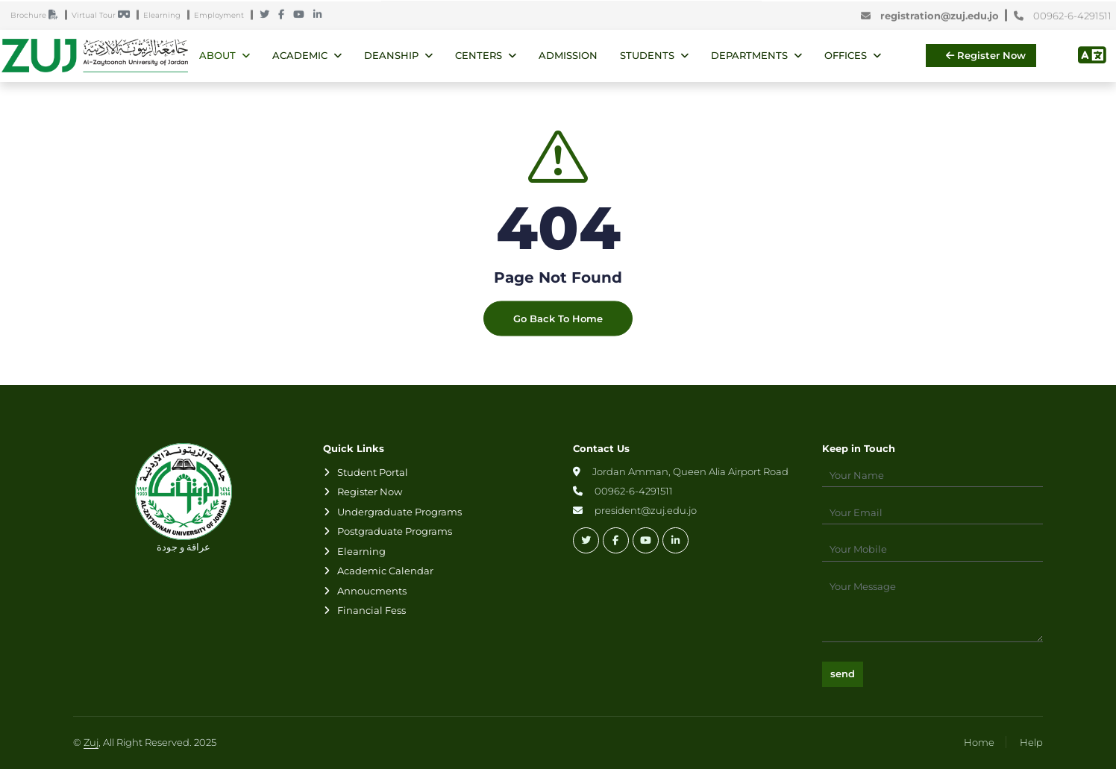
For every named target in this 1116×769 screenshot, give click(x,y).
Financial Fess (371, 610)
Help (1031, 742)
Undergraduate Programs (399, 512)
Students (647, 55)
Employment (222, 16)
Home (979, 742)
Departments (749, 55)
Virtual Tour (104, 16)
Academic (299, 55)
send (842, 673)
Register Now (986, 55)
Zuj (91, 742)
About (217, 55)
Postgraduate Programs (394, 531)
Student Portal (372, 472)
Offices (845, 55)
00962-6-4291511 (1063, 16)
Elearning (165, 16)
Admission (568, 55)
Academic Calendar (385, 571)
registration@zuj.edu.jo (933, 16)
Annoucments (372, 591)
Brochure (37, 16)
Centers (478, 55)
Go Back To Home (558, 332)
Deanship (391, 55)
